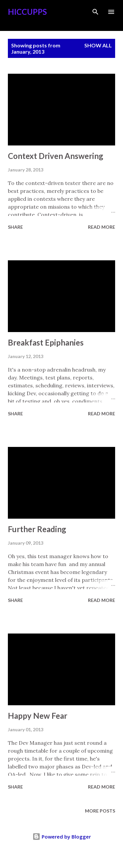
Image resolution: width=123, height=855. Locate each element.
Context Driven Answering (55, 156)
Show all (98, 45)
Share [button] (15, 227)
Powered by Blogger (61, 836)
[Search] (95, 12)
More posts (100, 811)
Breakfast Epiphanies (46, 342)
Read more (101, 227)
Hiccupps (27, 11)
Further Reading (37, 529)
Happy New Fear (37, 715)
